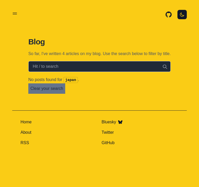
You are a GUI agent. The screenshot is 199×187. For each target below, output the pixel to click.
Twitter (108, 132)
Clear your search (46, 88)
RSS (25, 143)
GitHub (108, 143)
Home (26, 122)
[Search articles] (99, 66)
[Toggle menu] (15, 13)
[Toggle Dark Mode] (182, 14)
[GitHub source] (168, 14)
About (26, 132)
